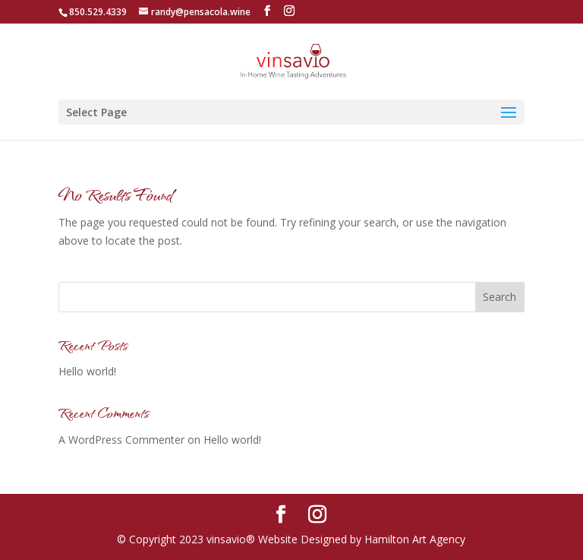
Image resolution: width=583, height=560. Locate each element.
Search (499, 296)
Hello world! (87, 371)
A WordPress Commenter (121, 439)
